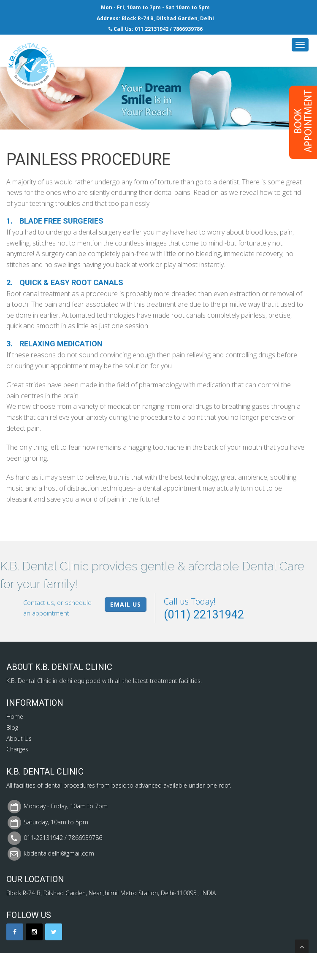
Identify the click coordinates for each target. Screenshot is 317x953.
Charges (17, 749)
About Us (19, 738)
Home (14, 717)
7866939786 (188, 28)
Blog (12, 728)
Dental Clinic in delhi (45, 681)
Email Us (125, 604)
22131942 (156, 28)
